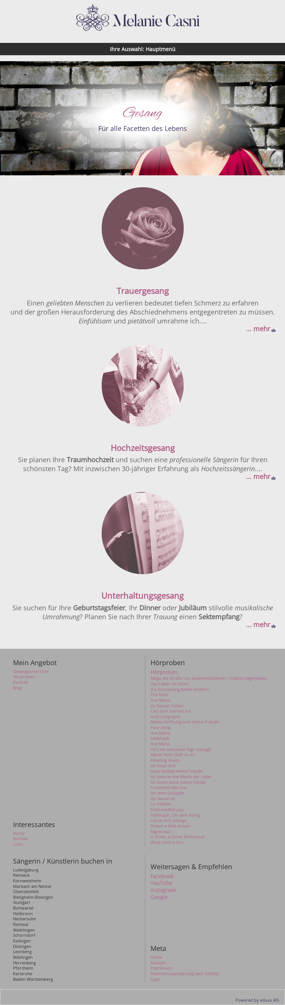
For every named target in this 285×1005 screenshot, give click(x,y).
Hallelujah (160, 738)
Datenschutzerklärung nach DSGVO (185, 973)
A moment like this (169, 787)
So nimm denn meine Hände (178, 782)
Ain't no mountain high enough (181, 749)
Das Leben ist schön (170, 683)
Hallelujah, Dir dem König (175, 815)
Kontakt (158, 962)
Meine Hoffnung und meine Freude (185, 721)
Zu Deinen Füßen (167, 705)
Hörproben (164, 672)
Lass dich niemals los (171, 711)
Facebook (162, 876)
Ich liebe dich (163, 765)
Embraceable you (167, 809)
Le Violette (161, 804)
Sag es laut (161, 831)
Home (156, 957)
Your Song (161, 727)
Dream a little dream (170, 826)
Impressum (161, 968)
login (155, 979)
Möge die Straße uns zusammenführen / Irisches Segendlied (208, 678)
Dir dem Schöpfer (168, 793)
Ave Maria (160, 700)
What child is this (167, 842)
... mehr (258, 328)
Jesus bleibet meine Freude (177, 771)
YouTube (161, 883)
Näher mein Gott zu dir (173, 754)
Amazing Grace (165, 760)
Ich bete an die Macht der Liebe (181, 776)
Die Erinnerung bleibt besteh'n (180, 689)
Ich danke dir (163, 798)
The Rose (159, 694)
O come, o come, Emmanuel (178, 836)
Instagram (163, 890)
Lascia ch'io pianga (168, 820)
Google (159, 897)
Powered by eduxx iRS (257, 1000)
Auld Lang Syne (165, 716)
